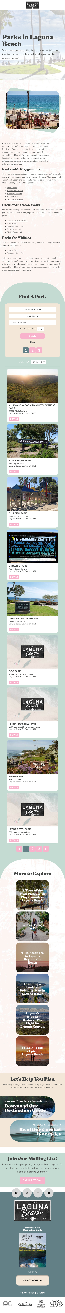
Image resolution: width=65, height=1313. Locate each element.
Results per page (28, 329)
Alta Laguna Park (14, 193)
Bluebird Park (13, 196)
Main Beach (12, 187)
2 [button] (33, 350)
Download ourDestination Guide (32, 1228)
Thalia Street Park (14, 232)
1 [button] (26, 350)
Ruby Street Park (14, 229)
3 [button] (39, 350)
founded (50, 261)
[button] (19, 849)
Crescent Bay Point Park (17, 220)
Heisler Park (12, 223)
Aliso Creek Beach (15, 190)
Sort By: (24, 362)
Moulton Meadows (15, 199)
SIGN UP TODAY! (32, 1180)
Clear (32, 342)
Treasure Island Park (15, 226)
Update (32, 336)
